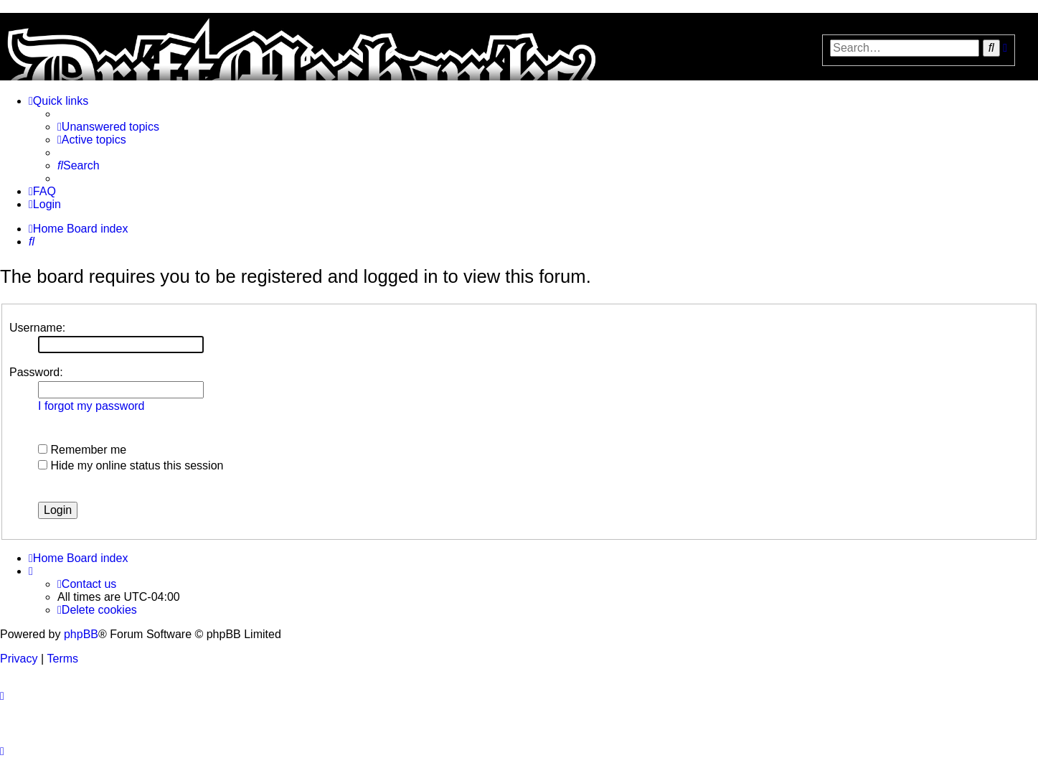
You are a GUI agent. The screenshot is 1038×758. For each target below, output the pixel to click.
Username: (37, 328)
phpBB (81, 634)
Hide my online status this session (130, 465)
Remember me (82, 450)
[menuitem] (108, 127)
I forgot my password (91, 406)
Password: (36, 372)
